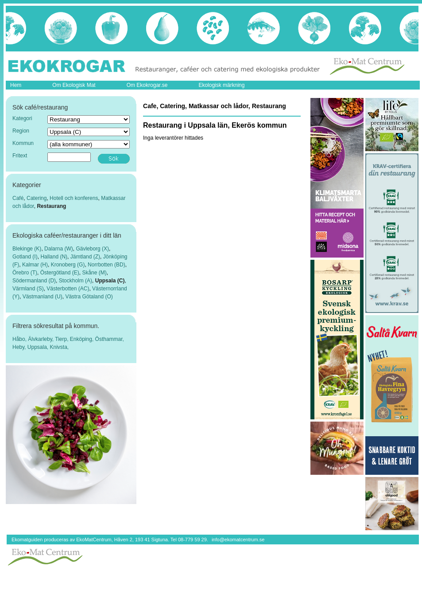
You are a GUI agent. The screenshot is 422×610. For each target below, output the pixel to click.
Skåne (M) (94, 273)
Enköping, (82, 339)
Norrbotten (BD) (106, 265)
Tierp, (62, 339)
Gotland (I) (25, 257)
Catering (36, 198)
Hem (15, 85)
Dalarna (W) (58, 249)
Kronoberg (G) (68, 265)
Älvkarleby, (41, 339)
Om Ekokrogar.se (147, 85)
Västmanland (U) (42, 296)
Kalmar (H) (35, 265)
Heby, (19, 347)
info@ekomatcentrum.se (238, 539)
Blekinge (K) (26, 249)
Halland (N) (53, 257)
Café (17, 198)
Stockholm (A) (75, 281)
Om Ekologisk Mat (73, 85)
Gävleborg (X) (92, 249)
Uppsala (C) (110, 281)
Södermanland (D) (34, 281)
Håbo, (20, 339)
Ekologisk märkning (221, 85)
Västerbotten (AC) (67, 288)
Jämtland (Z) (85, 257)
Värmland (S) (28, 288)
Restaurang (51, 206)
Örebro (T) (24, 273)
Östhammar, (109, 339)
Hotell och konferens (74, 198)
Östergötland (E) (59, 273)
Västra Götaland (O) (88, 296)
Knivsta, (59, 347)
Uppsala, (38, 347)
